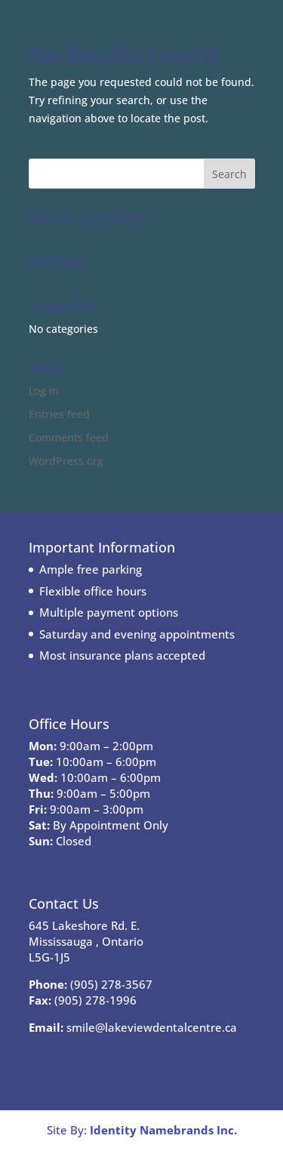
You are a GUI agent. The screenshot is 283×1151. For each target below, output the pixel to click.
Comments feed (69, 437)
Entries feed (59, 414)
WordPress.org (66, 461)
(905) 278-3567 (111, 984)
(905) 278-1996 (95, 1000)
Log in (44, 390)
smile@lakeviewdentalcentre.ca (151, 1027)
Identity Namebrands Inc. (163, 1129)
